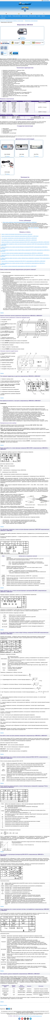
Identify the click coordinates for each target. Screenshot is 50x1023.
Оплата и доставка (32, 15)
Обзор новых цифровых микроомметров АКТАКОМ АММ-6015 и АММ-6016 (20, 222)
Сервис (39, 15)
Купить (15, 53)
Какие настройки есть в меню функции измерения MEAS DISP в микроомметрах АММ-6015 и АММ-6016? (25, 242)
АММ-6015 (30, 227)
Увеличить (23, 37)
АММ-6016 (36, 227)
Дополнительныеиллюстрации (23, 38)
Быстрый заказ (25, 15)
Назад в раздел (3, 1005)
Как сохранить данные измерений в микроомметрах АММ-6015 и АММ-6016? (18, 266)
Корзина (23, 3)
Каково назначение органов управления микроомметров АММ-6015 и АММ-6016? (19, 236)
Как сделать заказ (22, 1016)
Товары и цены (4, 15)
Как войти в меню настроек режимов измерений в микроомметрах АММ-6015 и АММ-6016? (22, 253)
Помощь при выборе (16, 15)
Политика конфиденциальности (34, 1016)
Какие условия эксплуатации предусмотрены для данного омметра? (16, 234)
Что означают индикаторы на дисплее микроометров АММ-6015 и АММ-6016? (19, 238)
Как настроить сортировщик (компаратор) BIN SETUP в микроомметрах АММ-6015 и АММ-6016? (23, 261)
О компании (3, 18)
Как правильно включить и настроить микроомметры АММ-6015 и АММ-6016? (19, 240)
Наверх (2, 312)
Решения (9, 15)
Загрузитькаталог (5, 53)
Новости (43, 15)
